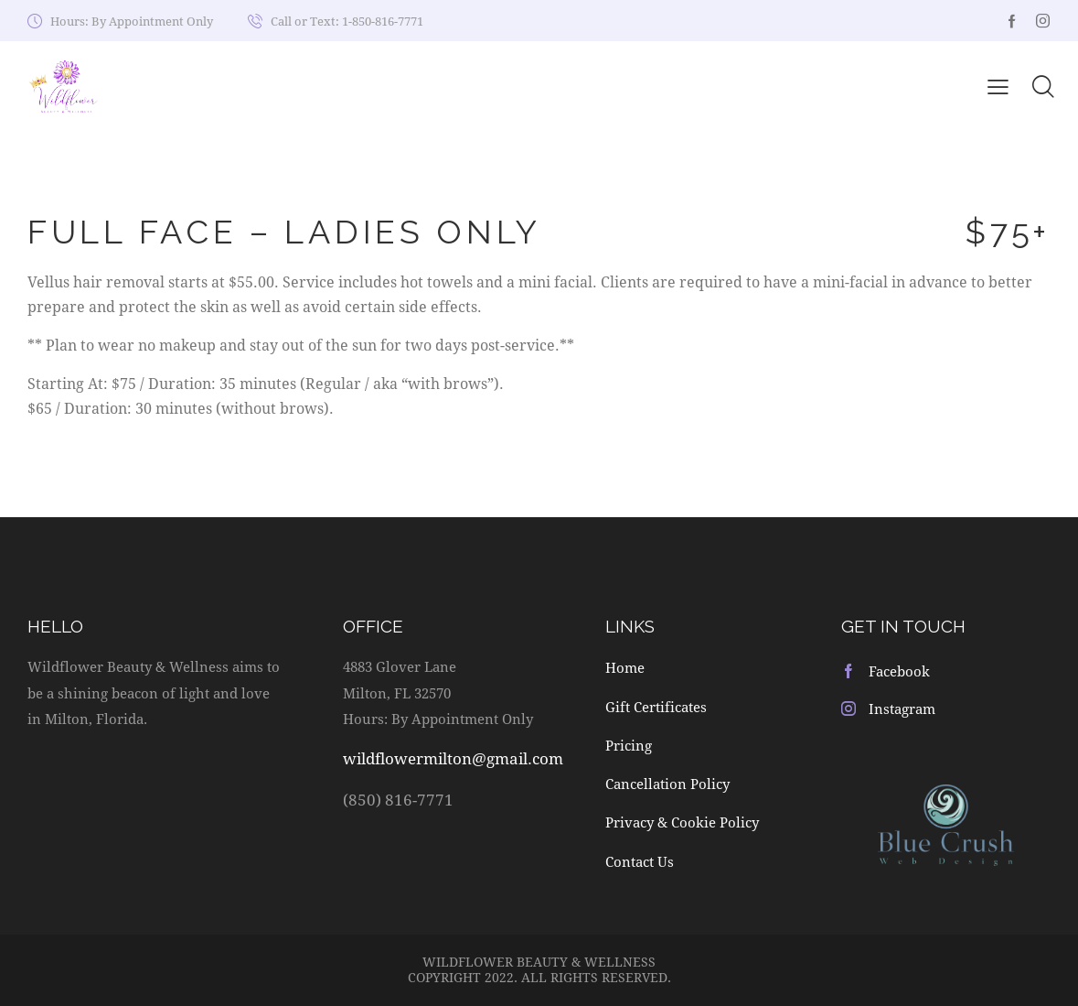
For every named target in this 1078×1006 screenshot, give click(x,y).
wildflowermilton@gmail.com (453, 758)
